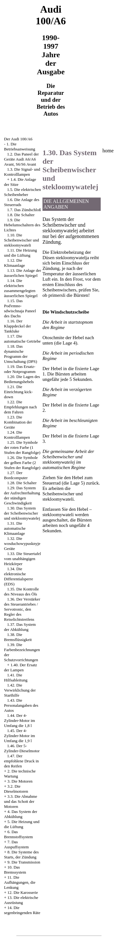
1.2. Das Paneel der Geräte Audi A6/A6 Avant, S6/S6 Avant (21, 159)
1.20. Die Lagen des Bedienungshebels (22, 379)
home (108, 150)
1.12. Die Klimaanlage (14, 263)
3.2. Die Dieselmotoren (16, 789)
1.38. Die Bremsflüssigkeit (18, 637)
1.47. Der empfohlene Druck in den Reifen (21, 761)
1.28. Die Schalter (22, 482)
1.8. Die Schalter (21, 214)
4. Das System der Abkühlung (20, 814)
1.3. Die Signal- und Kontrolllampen (22, 172)
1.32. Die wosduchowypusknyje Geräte (22, 543)
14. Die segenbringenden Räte (22, 910)
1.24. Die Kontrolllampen (17, 435)
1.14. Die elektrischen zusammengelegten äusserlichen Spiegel (21, 288)
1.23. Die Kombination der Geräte (18, 422)
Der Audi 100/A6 (18, 139)
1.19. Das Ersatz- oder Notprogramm (20, 369)
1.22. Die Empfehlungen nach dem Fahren (20, 407)
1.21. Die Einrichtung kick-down (18, 391)
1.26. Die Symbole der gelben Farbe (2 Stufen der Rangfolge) (22, 462)
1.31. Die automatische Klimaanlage (15, 528)
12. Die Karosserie (22, 892)
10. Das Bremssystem (15, 870)
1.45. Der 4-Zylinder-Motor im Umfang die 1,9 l (19, 735)
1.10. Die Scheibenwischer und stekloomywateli (21, 240)
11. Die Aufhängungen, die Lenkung (20, 882)
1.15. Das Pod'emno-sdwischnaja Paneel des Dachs (20, 308)
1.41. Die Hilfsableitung (15, 677)
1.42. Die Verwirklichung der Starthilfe (20, 690)
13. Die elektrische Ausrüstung (21, 900)
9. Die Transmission (23, 862)
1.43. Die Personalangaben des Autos (21, 705)
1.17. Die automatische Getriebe (22, 339)
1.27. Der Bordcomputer (16, 475)
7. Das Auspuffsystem (16, 844)
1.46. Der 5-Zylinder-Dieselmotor (22, 748)
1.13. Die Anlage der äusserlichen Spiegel (22, 273)
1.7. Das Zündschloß (24, 209)
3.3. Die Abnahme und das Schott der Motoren (20, 801)
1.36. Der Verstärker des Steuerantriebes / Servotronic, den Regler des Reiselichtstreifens (22, 609)
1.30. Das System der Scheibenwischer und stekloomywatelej (22, 513)
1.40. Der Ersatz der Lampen (20, 667)
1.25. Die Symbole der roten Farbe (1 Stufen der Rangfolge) (22, 447)
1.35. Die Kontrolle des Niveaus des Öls (21, 591)
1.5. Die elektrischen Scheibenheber (22, 192)
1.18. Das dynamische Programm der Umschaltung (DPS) (20, 354)
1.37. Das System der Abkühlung (20, 627)
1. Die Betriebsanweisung (19, 146)
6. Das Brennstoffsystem (18, 834)
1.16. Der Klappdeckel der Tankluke (17, 326)
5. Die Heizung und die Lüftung (21, 824)
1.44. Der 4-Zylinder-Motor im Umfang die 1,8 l (19, 720)
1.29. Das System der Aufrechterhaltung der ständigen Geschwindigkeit (22, 495)
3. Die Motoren (19, 781)
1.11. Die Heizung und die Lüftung (20, 253)
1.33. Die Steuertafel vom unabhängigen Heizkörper (22, 558)
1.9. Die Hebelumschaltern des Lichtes (22, 224)
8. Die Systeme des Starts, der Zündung (21, 854)
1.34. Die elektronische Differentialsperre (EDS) (18, 576)
